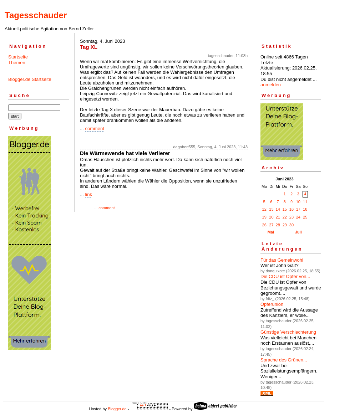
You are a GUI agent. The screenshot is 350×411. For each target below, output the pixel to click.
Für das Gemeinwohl (281, 260)
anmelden (270, 84)
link (88, 194)
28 (278, 225)
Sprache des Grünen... (283, 360)
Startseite (18, 57)
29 (285, 225)
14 (278, 209)
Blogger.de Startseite (29, 79)
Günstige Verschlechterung (288, 332)
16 (291, 209)
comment (94, 128)
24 (298, 217)
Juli (298, 232)
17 (298, 209)
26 (264, 225)
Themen (16, 62)
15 (285, 209)
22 (285, 217)
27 (271, 225)
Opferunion (271, 304)
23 (291, 217)
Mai (271, 232)
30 (291, 225)
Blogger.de (117, 409)
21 (278, 217)
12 (264, 209)
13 (271, 209)
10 (298, 202)
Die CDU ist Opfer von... (285, 276)
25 (305, 217)
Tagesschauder (36, 15)
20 (271, 217)
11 (305, 202)
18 (305, 209)
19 (264, 217)
